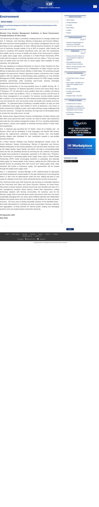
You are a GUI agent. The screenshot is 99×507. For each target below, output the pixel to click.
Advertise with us (27, 236)
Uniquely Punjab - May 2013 (74, 96)
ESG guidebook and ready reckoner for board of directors (74, 63)
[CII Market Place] (80, 139)
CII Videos (69, 25)
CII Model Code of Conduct (73, 103)
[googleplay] (74, 161)
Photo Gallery (70, 27)
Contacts (68, 30)
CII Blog (55, 234)
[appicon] (67, 161)
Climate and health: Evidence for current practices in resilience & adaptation (75, 57)
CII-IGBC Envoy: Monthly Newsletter (73, 92)
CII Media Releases (71, 22)
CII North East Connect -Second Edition (75, 79)
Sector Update (70, 20)
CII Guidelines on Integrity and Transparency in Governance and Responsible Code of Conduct (75, 108)
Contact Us (38, 236)
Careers (40, 234)
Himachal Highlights (71, 89)
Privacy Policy (57, 242)
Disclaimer (64, 242)
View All (83, 39)
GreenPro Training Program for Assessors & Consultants (75, 44)
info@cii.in (43, 239)
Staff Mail (32, 234)
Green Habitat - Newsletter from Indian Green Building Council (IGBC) (75, 84)
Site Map (24, 234)
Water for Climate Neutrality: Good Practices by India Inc (75, 67)
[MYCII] (80, 120)
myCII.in (48, 234)
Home (7, 234)
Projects (68, 33)
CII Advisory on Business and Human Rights (74, 113)
